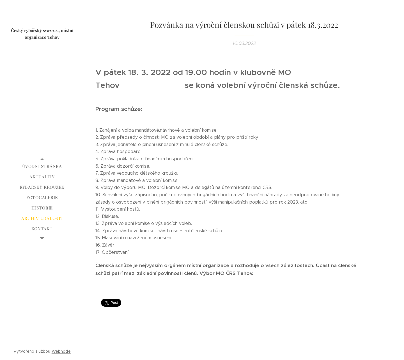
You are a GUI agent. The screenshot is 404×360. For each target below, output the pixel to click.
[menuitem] (42, 166)
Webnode (61, 351)
